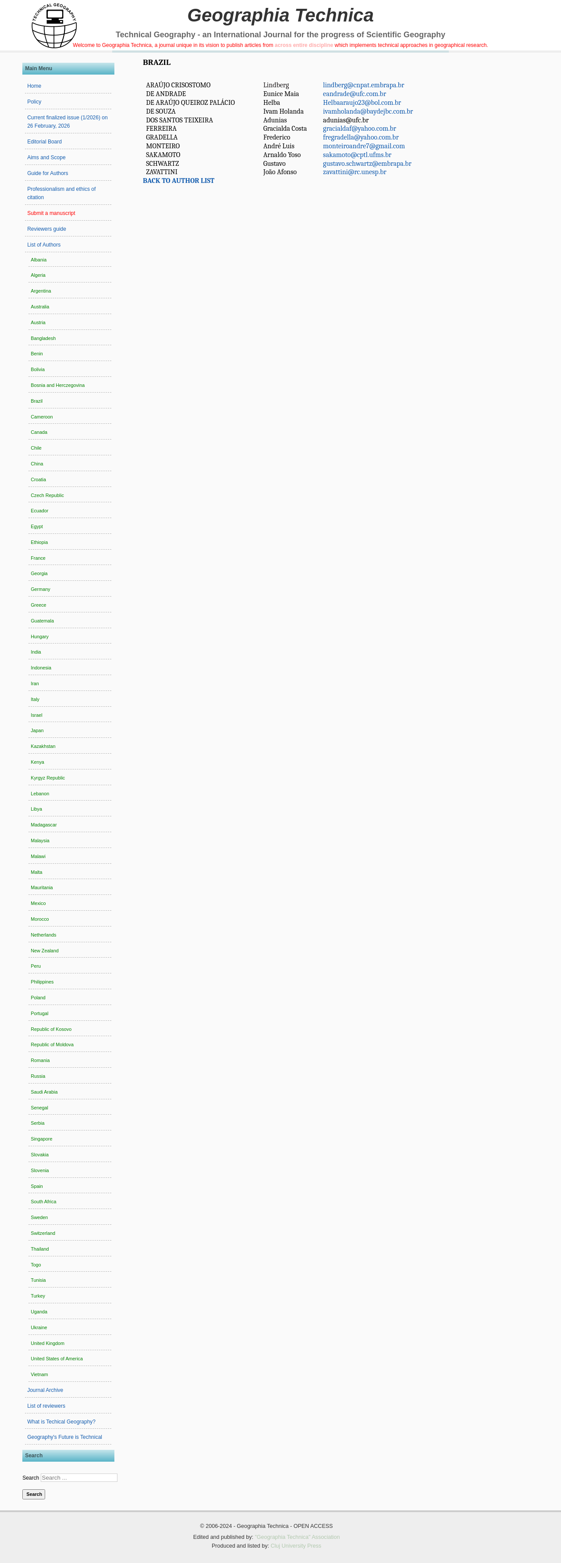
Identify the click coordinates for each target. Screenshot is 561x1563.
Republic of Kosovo (51, 1029)
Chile (36, 448)
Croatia (38, 479)
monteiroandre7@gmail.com (364, 146)
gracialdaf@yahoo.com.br (359, 128)
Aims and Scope (46, 157)
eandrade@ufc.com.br (354, 94)
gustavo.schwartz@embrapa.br (367, 164)
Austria (38, 322)
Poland (38, 997)
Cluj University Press (295, 1546)
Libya (36, 809)
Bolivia (38, 369)
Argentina (41, 290)
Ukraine (39, 1327)
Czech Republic (47, 495)
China (37, 463)
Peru (36, 966)
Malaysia (40, 840)
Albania (38, 259)
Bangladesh (43, 338)
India (36, 652)
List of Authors (43, 245)
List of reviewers (46, 1406)
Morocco (40, 919)
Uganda (39, 1311)
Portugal (39, 1013)
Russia (38, 1076)
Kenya (37, 762)
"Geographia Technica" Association (297, 1537)
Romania (40, 1060)
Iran (35, 683)
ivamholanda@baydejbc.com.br (368, 111)
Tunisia (38, 1280)
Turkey (38, 1295)
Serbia (37, 1123)
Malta (36, 872)
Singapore (41, 1138)
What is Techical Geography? (61, 1422)
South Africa (43, 1201)
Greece (38, 605)
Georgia (39, 573)
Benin (37, 353)
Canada (39, 432)
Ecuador (39, 510)
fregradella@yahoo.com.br (361, 137)
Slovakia (40, 1154)
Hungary (40, 636)
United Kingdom (47, 1343)
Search (30, 1478)
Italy (35, 699)
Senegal (39, 1107)
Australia (40, 306)
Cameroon (42, 416)
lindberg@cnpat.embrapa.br (363, 85)
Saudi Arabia (44, 1091)
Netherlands (43, 934)
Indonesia (41, 667)
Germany (40, 589)
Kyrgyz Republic (48, 777)
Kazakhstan (43, 746)
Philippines (42, 981)
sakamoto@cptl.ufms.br (357, 155)
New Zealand (45, 950)
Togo (36, 1264)
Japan (37, 730)
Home (34, 86)
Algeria (38, 275)
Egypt (37, 526)
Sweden (39, 1217)
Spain (37, 1186)
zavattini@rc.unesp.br (355, 172)
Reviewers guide (46, 229)
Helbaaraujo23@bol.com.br (362, 103)
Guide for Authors (47, 173)
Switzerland (43, 1233)
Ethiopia (39, 542)
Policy (34, 102)
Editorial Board (44, 142)
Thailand (40, 1249)
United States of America (57, 1358)
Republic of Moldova (52, 1044)
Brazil (37, 401)
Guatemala (42, 620)
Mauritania (42, 887)
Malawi (38, 856)
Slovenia (40, 1170)
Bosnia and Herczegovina (58, 385)
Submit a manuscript (51, 213)
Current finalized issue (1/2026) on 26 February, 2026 (67, 121)
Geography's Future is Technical (64, 1437)
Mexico (38, 903)
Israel (36, 715)
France (38, 558)
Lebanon (40, 793)
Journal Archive (45, 1390)
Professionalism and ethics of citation (61, 193)
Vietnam (39, 1374)
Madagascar (44, 824)
